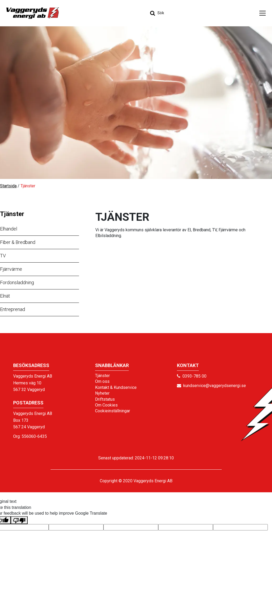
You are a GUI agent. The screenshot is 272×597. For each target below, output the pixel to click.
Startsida (8, 185)
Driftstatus (105, 399)
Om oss (102, 381)
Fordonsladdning (17, 282)
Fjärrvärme (11, 269)
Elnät (5, 296)
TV (3, 255)
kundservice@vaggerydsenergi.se (214, 385)
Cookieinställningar (112, 410)
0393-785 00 (194, 376)
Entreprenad (12, 309)
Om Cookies (106, 405)
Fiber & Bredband (17, 242)
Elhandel (8, 229)
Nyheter (102, 393)
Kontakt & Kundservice (116, 387)
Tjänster (12, 214)
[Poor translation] (19, 520)
